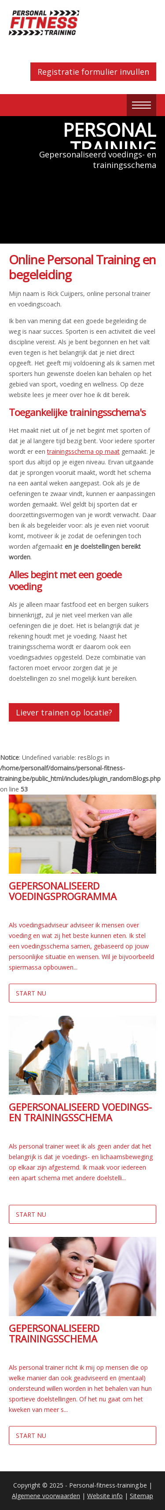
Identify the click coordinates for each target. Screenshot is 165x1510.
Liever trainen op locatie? (64, 712)
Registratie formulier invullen (93, 71)
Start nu (31, 993)
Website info (105, 1496)
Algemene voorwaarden (46, 1496)
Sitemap (141, 1496)
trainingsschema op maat (83, 451)
